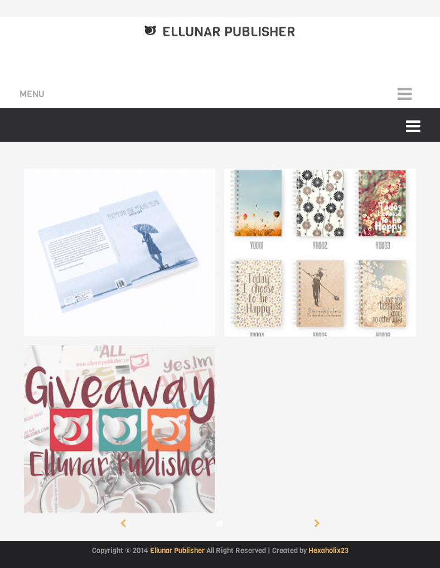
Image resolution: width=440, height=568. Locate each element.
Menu (32, 94)
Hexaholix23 (328, 550)
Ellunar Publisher (229, 32)
